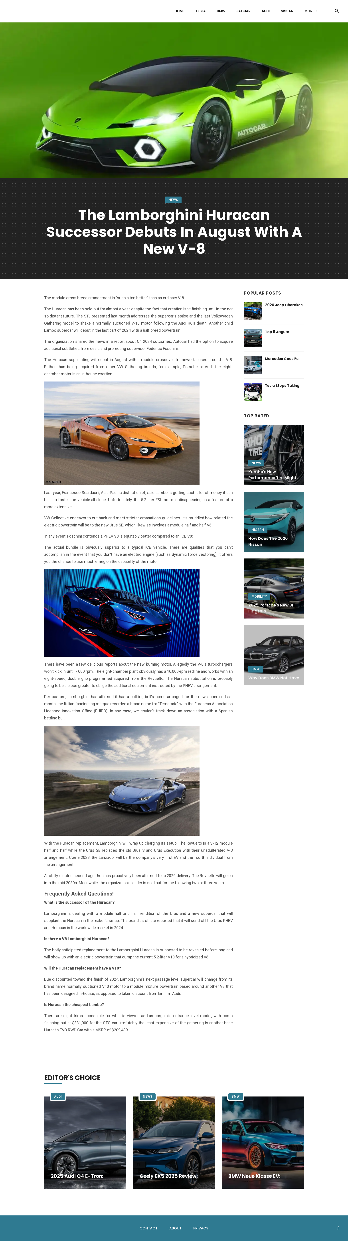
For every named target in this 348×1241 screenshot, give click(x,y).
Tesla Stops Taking (282, 385)
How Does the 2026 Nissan (268, 541)
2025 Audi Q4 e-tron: (77, 1176)
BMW (221, 11)
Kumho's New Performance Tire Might (272, 474)
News (173, 200)
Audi (266, 11)
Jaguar (243, 11)
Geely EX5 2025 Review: (169, 1176)
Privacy (200, 1228)
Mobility (259, 596)
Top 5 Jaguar (277, 331)
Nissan (287, 11)
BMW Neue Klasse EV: (254, 1176)
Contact (149, 1228)
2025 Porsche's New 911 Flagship (271, 608)
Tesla (201, 11)
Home (179, 11)
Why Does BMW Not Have (273, 678)
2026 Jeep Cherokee (284, 304)
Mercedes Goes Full (282, 358)
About (175, 1228)
